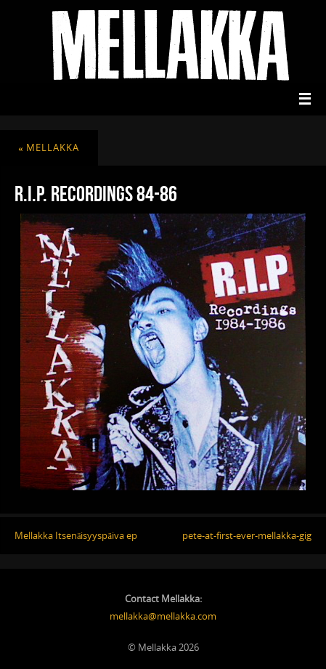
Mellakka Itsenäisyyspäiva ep (76, 536)
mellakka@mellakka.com (163, 616)
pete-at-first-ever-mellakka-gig (246, 536)
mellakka (48, 148)
